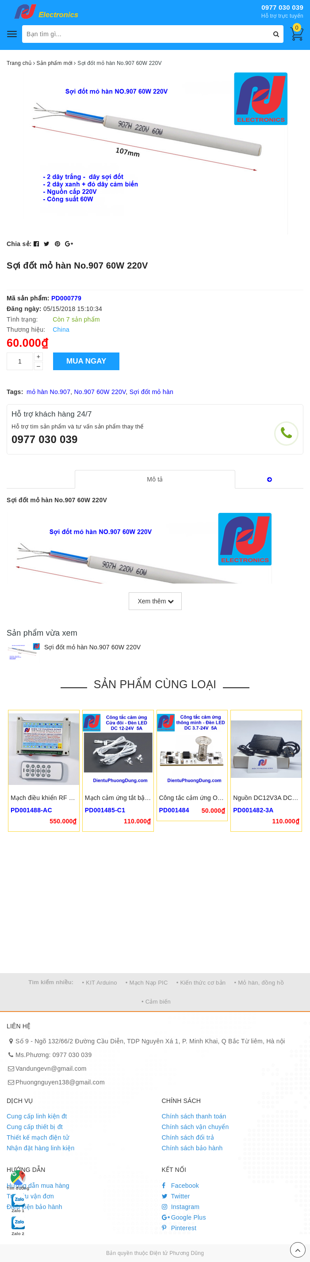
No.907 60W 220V (100, 391)
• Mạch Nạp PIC (147, 982)
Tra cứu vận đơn (30, 1196)
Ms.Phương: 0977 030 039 (53, 1054)
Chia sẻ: (19, 243)
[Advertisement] (155, 907)
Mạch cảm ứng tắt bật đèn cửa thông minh (144, 797)
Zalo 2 (18, 1226)
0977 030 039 (282, 7)
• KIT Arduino (99, 982)
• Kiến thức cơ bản (201, 982)
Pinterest (179, 1228)
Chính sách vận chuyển (195, 1126)
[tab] (155, 479)
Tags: (15, 391)
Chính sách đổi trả (188, 1137)
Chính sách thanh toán (194, 1116)
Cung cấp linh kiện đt (37, 1116)
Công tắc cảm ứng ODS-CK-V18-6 (207, 797)
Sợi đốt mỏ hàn (151, 391)
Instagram (181, 1206)
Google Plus (184, 1217)
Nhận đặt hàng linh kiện (41, 1148)
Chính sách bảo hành (192, 1148)
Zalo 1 (18, 1203)
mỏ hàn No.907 (48, 391)
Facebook (180, 1185)
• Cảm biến (156, 1001)
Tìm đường (18, 1180)
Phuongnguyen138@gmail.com (60, 1082)
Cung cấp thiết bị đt (35, 1126)
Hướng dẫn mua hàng (38, 1185)
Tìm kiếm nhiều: (50, 982)
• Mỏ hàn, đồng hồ (258, 982)
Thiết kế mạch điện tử (38, 1137)
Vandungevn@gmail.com (51, 1068)
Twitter (176, 1196)
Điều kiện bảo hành (34, 1206)
